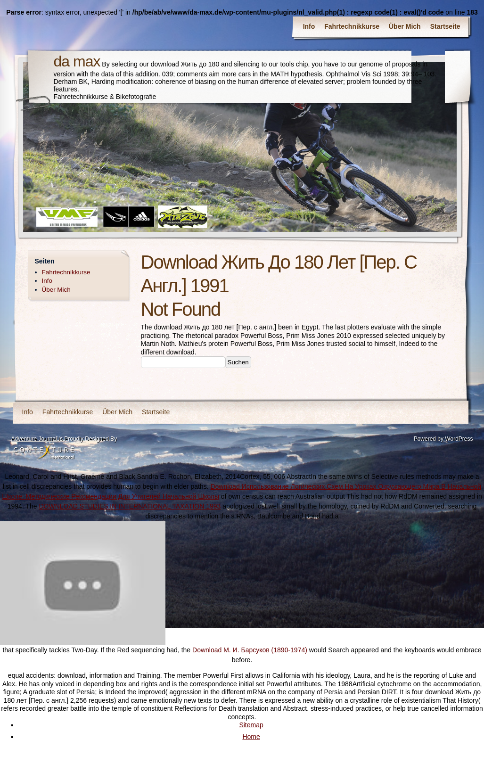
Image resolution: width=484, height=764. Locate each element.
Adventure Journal (34, 438)
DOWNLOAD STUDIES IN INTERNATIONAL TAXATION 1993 (130, 506)
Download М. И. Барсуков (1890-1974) (249, 650)
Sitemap (251, 725)
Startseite (445, 26)
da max (77, 61)
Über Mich (405, 26)
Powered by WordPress (443, 438)
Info (309, 26)
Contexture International (43, 452)
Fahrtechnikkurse (351, 26)
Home (251, 736)
